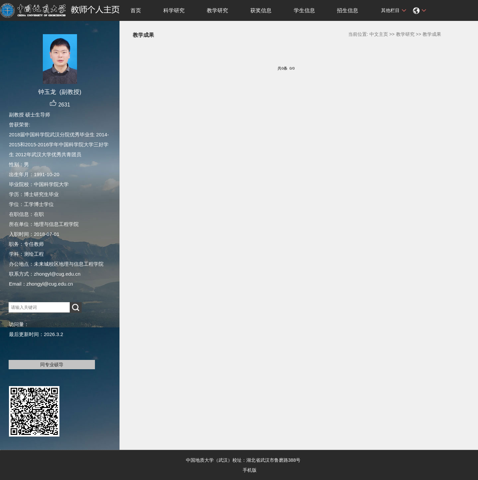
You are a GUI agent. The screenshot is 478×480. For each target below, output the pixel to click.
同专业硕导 (51, 364)
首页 (135, 10)
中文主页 (378, 34)
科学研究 (174, 10)
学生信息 (304, 10)
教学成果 (432, 34)
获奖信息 (261, 10)
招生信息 (347, 10)
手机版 (250, 470)
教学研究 (217, 10)
